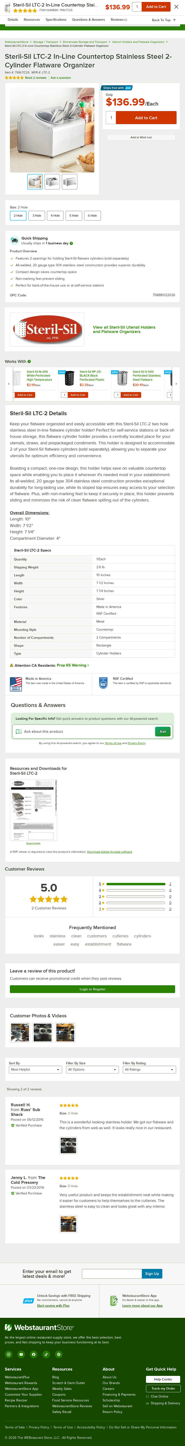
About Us (110, 1377)
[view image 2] (43, 1032)
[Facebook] (34, 1354)
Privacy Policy (136, 743)
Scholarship (111, 1400)
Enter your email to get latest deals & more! (47, 1274)
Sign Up (152, 1274)
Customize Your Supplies (23, 1394)
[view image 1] (20, 1032)
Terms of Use (113, 743)
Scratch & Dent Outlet (68, 1383)
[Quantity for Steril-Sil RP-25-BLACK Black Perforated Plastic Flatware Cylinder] (64, 395)
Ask (163, 731)
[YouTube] (21, 1354)
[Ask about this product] (92, 731)
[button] (35, 181)
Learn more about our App (142, 1305)
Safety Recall (61, 1412)
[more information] (71, 243)
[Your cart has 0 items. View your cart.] (172, 9)
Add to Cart (25, 395)
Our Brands (111, 1383)
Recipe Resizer (16, 1400)
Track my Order (163, 1388)
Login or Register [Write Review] (93, 989)
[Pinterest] (59, 1354)
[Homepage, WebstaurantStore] (92, 8)
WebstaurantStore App (21, 1389)
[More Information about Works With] (29, 361)
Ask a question (61, 78)
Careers (108, 1389)
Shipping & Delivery (163, 1403)
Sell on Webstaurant (117, 1406)
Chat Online (157, 1396)
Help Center (163, 1379)
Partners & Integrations (22, 1406)
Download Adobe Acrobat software (109, 851)
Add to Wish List (141, 137)
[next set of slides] (176, 384)
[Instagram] (9, 1354)
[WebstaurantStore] (65, 1327)
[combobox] (92, 22)
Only (109, 95)
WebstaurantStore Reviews (72, 1406)
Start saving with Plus (53, 1305)
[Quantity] (111, 117)
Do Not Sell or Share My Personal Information (143, 1427)
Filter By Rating (134, 1063)
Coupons (59, 1394)
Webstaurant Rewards (21, 1383)
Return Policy (112, 1412)
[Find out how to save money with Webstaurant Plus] (9, 372)
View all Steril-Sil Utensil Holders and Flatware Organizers (124, 329)
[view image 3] (65, 1032)
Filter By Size (76, 1063)
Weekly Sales (62, 1389)
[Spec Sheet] (33, 812)
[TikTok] (46, 1354)
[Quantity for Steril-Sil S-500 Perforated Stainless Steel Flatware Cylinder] (117, 395)
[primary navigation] (15, 8)
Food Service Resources (70, 1400)
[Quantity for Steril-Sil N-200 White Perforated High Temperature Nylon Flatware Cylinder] (11, 395)
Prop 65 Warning (71, 665)
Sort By (14, 1063)
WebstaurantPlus (17, 1377)
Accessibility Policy (91, 1427)
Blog (55, 1377)
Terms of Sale (15, 1427)
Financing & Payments (119, 1394)
